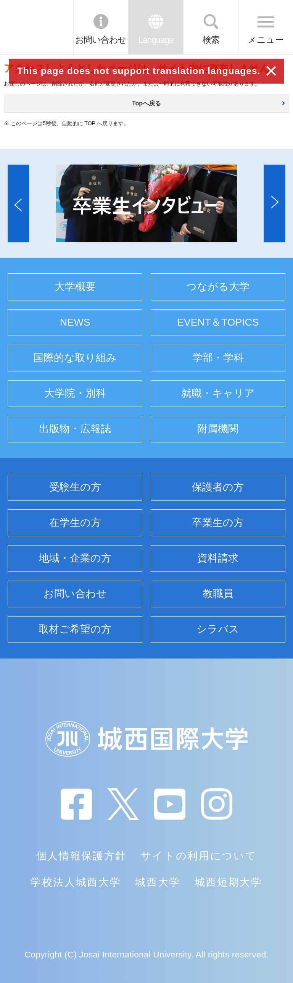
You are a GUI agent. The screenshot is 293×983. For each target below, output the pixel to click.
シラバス (217, 629)
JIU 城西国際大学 (36, 27)
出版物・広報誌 (75, 428)
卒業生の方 (218, 522)
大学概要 (75, 286)
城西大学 (157, 882)
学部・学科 (218, 357)
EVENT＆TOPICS (218, 322)
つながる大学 (218, 286)
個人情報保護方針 (81, 856)
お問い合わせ (101, 40)
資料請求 (217, 558)
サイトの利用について (199, 856)
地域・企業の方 (75, 558)
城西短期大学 (228, 882)
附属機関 (217, 428)
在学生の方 (75, 522)
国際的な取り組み (75, 357)
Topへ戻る (146, 103)
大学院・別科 (75, 393)
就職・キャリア (218, 393)
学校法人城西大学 (76, 882)
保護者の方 (218, 487)
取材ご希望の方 (75, 629)
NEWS (75, 322)
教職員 (218, 593)
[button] (18, 203)
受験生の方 (75, 487)
